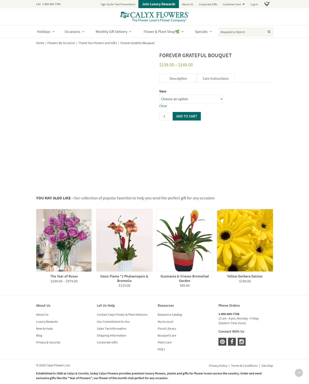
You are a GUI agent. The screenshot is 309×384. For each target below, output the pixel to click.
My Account (165, 321)
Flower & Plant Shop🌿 (162, 31)
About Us (187, 4)
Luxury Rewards (47, 321)
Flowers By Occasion (61, 43)
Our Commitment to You (113, 321)
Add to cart (186, 116)
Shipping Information (111, 335)
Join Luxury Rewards (158, 4)
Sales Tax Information (111, 328)
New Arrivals (44, 328)
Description (178, 78)
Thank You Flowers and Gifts (97, 43)
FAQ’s (161, 349)
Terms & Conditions (244, 365)
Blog (39, 335)
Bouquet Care (167, 335)
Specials (201, 31)
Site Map (267, 365)
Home (40, 43)
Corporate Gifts (208, 4)
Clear (163, 105)
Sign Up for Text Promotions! (118, 4)
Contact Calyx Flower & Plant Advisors (122, 314)
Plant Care (165, 342)
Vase (162, 91)
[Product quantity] (164, 116)
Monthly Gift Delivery (111, 31)
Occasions (72, 31)
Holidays (43, 31)
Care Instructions (216, 78)
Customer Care (232, 4)
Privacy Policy (218, 365)
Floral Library (167, 328)
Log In (254, 4)
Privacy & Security (48, 342)
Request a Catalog (170, 314)
